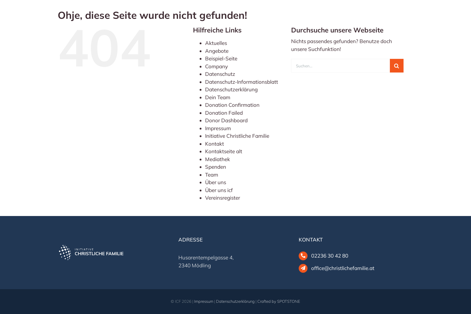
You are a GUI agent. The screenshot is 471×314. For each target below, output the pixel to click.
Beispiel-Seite (221, 58)
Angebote (217, 51)
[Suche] (397, 66)
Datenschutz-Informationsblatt (241, 82)
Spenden (215, 167)
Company (216, 66)
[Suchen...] (340, 66)
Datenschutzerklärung (231, 89)
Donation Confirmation (232, 105)
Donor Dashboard (226, 120)
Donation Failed (224, 113)
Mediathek (217, 159)
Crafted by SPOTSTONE (278, 301)
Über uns (215, 182)
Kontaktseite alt (223, 151)
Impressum (218, 128)
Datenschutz (220, 74)
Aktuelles (216, 43)
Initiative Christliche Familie (237, 136)
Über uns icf (219, 190)
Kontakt (214, 143)
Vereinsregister (222, 197)
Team (211, 174)
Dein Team (217, 97)
